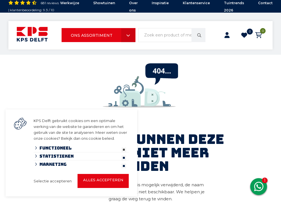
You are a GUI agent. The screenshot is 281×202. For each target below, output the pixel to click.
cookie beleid (101, 138)
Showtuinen (104, 3)
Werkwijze (69, 3)
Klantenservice (196, 3)
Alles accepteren (103, 180)
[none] (198, 35)
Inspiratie (160, 3)
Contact (265, 3)
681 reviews (50, 3)
